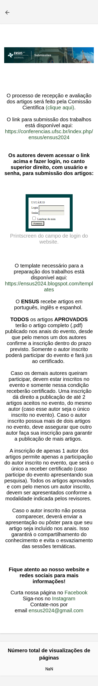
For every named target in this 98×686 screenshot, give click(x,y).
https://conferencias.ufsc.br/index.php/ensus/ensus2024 (49, 134)
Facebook (76, 592)
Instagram (63, 598)
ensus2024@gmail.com (56, 610)
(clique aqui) (60, 107)
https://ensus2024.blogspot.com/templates (49, 286)
